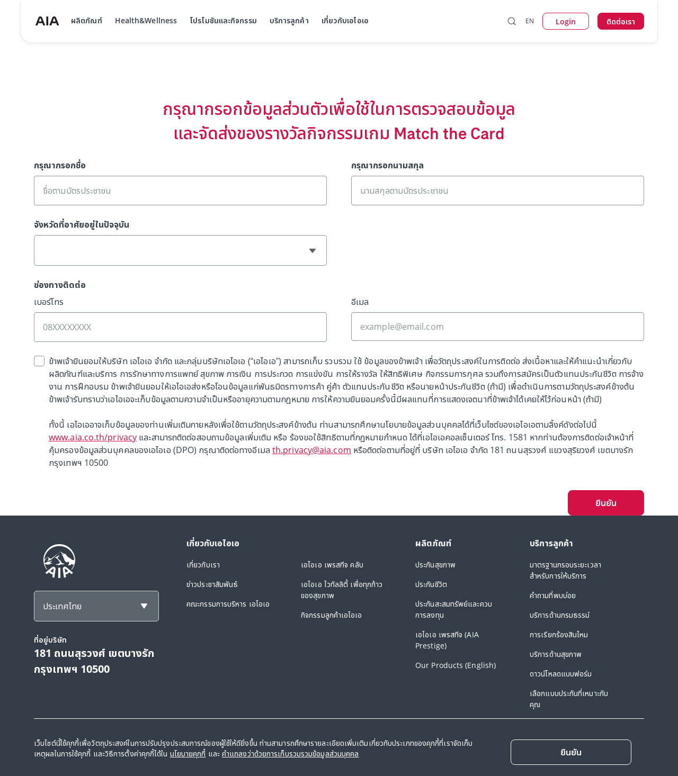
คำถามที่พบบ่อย (553, 595)
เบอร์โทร (49, 302)
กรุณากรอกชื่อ (60, 165)
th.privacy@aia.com (311, 450)
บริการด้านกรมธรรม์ (560, 615)
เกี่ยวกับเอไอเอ (345, 20)
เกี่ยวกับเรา (203, 565)
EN (529, 20)
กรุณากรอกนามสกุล (387, 165)
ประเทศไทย (62, 606)
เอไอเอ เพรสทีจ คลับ (332, 565)
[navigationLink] (47, 21)
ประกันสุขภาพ (435, 565)
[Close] (571, 752)
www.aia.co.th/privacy (93, 437)
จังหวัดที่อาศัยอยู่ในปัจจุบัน (81, 224)
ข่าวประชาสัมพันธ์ (212, 584)
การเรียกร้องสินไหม (559, 634)
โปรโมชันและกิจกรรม (223, 20)
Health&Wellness (146, 20)
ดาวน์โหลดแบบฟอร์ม (561, 674)
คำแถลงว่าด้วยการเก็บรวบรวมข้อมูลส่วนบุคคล (290, 753)
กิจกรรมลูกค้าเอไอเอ (331, 615)
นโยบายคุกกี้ (188, 753)
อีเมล (360, 302)
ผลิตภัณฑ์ (86, 20)
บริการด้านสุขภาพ (556, 654)
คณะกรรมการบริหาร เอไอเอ (228, 604)
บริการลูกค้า (289, 20)
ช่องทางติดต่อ (60, 285)
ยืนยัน (606, 503)
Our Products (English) (455, 665)
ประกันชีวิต (431, 584)
